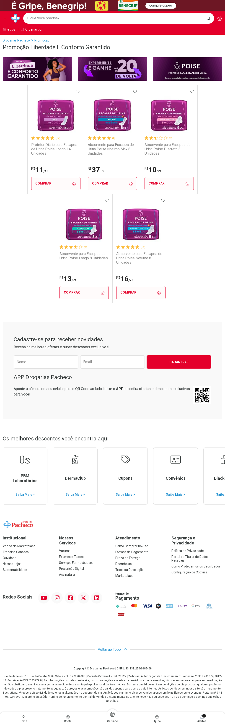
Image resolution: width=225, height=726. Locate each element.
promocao (41, 40)
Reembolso (123, 564)
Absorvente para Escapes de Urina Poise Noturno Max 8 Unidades (111, 149)
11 (39, 169)
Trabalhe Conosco (16, 552)
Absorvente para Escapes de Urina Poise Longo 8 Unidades (83, 256)
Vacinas (64, 551)
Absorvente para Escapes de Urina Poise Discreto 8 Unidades (168, 149)
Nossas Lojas (12, 564)
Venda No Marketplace (19, 546)
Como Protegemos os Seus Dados (196, 566)
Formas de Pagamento (131, 552)
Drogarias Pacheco (16, 40)
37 (96, 169)
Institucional (14, 538)
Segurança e (196, 540)
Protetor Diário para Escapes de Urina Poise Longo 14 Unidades (54, 149)
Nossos (84, 540)
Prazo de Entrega (127, 558)
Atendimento (127, 538)
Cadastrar (179, 362)
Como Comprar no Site (131, 546)
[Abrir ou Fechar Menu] (5, 18)
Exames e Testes (71, 557)
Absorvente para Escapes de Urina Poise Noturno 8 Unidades (139, 258)
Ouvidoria (9, 558)
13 (67, 278)
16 (124, 278)
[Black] (90, 5)
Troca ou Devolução (129, 570)
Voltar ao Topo (112, 649)
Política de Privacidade (187, 551)
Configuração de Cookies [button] (189, 572)
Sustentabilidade (15, 570)
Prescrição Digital (71, 568)
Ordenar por (32, 29)
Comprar (55, 183)
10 (153, 169)
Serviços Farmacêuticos (76, 563)
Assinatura (67, 574)
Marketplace (124, 576)
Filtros (9, 29)
